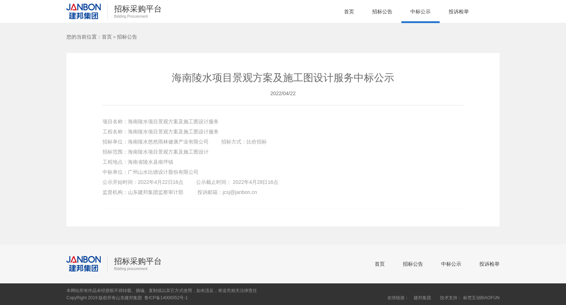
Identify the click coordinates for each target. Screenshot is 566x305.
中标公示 (420, 11)
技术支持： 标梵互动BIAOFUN (470, 297)
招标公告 (382, 11)
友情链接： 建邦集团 (409, 297)
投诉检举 (459, 11)
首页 (349, 11)
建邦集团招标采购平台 (83, 11)
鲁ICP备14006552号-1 (166, 297)
